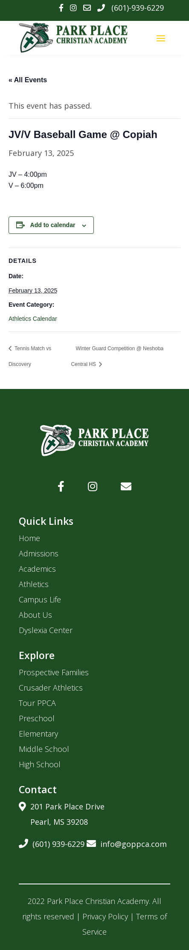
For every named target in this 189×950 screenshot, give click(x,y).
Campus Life (40, 599)
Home (29, 538)
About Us (35, 615)
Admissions (38, 553)
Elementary (38, 733)
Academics (37, 569)
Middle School (44, 749)
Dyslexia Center (46, 630)
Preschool (37, 718)
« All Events (28, 79)
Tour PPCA (37, 703)
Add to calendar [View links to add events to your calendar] (53, 225)
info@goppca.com (127, 842)
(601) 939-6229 (51, 842)
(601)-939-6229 (137, 8)
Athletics (34, 584)
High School (40, 764)
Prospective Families (54, 672)
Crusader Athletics (51, 687)
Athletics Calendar (33, 318)
